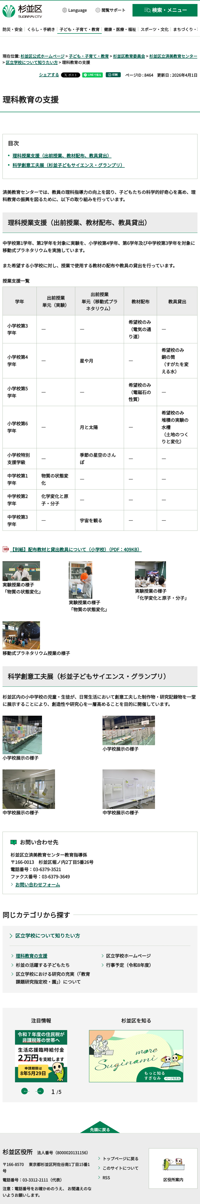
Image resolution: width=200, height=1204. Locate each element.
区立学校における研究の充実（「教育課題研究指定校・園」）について (53, 963)
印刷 (115, 60)
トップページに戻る (120, 1144)
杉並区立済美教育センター (173, 41)
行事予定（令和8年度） (130, 950)
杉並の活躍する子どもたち (43, 950)
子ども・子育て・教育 (89, 41)
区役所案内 (173, 1165)
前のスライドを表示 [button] (24, 1076)
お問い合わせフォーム (37, 870)
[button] (74, 9)
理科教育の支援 (31, 941)
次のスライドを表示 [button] (40, 1076)
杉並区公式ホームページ (42, 41)
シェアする (49, 60)
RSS (106, 1163)
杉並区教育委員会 (129, 41)
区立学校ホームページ (128, 941)
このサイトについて (120, 1154)
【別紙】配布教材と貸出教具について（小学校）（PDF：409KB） (76, 535)
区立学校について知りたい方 (32, 48)
